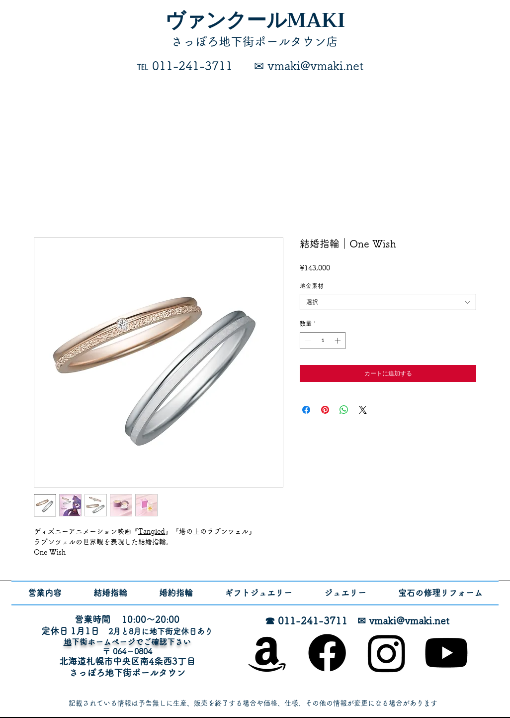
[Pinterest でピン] (325, 410)
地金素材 (312, 286)
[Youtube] (446, 653)
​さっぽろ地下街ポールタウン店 (254, 41)
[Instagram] (387, 653)
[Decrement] (306, 341)
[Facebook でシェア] (306, 410)
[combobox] (388, 302)
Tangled (151, 531)
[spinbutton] (322, 341)
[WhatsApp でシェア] (344, 410)
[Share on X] (363, 410)
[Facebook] (327, 653)
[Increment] (338, 341)
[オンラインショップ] (267, 653)
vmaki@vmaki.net (409, 620)
